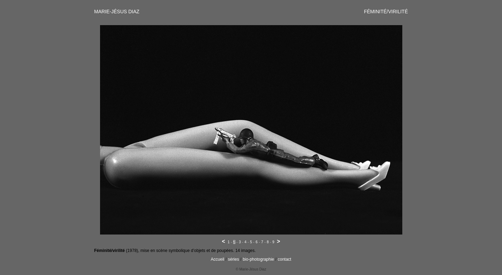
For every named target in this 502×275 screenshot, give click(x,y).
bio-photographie (258, 259)
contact (284, 259)
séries (233, 259)
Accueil (218, 259)
